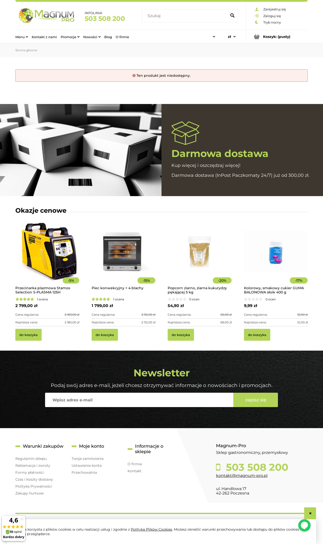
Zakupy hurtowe (29, 493)
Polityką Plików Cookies (151, 529)
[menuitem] (21, 36)
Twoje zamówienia (88, 458)
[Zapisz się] (255, 400)
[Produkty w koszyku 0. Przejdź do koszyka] (277, 36)
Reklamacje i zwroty (32, 465)
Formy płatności (29, 472)
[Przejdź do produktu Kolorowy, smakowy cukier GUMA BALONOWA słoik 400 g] (276, 258)
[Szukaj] (232, 16)
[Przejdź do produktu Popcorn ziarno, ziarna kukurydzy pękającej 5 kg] (200, 258)
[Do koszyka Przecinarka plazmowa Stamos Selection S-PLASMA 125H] (28, 335)
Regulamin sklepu (31, 458)
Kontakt (134, 471)
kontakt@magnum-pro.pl (242, 475)
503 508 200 (105, 18)
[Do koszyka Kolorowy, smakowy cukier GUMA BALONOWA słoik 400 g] (257, 335)
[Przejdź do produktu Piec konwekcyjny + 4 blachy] (124, 258)
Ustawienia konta (87, 465)
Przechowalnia (84, 472)
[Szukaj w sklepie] (185, 16)
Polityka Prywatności (33, 486)
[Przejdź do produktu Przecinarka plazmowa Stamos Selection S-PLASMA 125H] (47, 258)
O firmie (135, 464)
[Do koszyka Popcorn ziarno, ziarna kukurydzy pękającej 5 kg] (181, 335)
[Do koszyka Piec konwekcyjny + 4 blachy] (105, 335)
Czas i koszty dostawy (34, 479)
